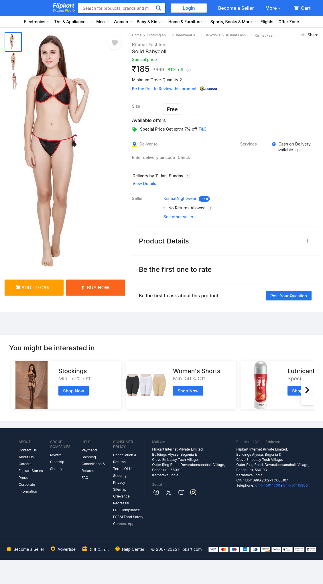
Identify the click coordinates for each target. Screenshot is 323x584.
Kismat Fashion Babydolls (237, 35)
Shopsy (56, 469)
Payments (90, 450)
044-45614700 (267, 485)
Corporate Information (28, 487)
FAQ (85, 477)
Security (120, 475)
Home (137, 35)
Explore (64, 11)
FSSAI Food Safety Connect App (128, 520)
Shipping (89, 457)
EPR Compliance (126, 510)
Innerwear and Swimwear (187, 35)
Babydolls (212, 35)
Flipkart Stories (31, 471)
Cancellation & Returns (93, 467)
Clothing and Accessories (158, 35)
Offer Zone (288, 21)
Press (23, 477)
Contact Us (28, 450)
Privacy (119, 482)
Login (189, 8)
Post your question (288, 295)
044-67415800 (295, 485)
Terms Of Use (124, 469)
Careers (25, 464)
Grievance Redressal (121, 499)
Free (172, 109)
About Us (26, 457)
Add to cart (34, 287)
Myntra (56, 455)
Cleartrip (57, 462)
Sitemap (119, 489)
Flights (267, 21)
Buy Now (95, 287)
